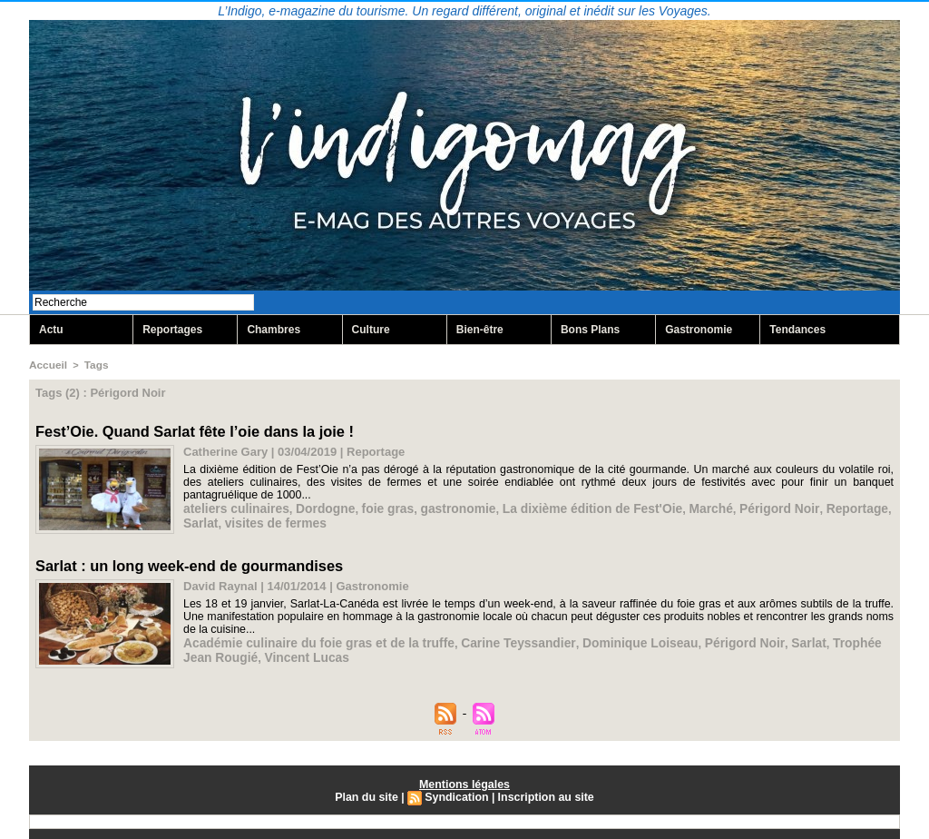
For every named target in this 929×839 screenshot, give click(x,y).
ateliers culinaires (233, 506)
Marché (681, 506)
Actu (51, 330)
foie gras (376, 506)
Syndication (457, 794)
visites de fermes (231, 520)
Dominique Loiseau (613, 640)
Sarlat (871, 506)
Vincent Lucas (269, 653)
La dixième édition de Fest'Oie (569, 506)
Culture (371, 330)
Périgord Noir (746, 506)
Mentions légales (465, 781)
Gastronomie (698, 330)
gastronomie (442, 506)
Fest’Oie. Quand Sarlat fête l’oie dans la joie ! (190, 430)
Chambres (273, 330)
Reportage (819, 506)
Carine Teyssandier (498, 640)
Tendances (797, 330)
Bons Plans (590, 330)
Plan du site (368, 794)
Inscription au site (544, 794)
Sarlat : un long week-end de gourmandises (185, 563)
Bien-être (480, 330)
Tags (93, 365)
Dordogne (317, 506)
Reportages (172, 330)
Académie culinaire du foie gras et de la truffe (310, 640)
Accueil (46, 365)
